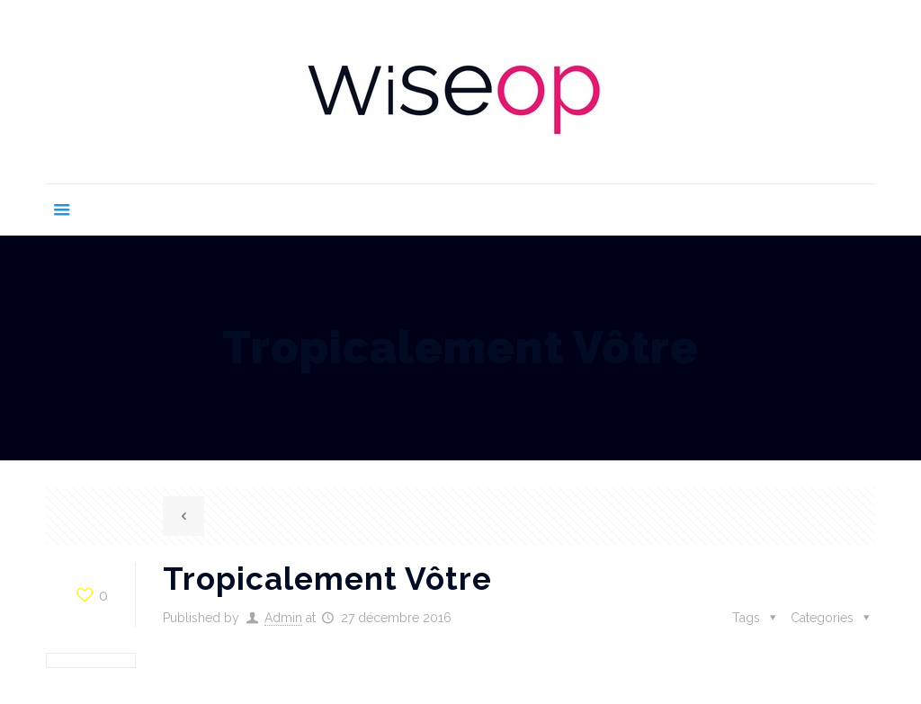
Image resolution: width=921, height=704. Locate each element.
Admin (283, 617)
